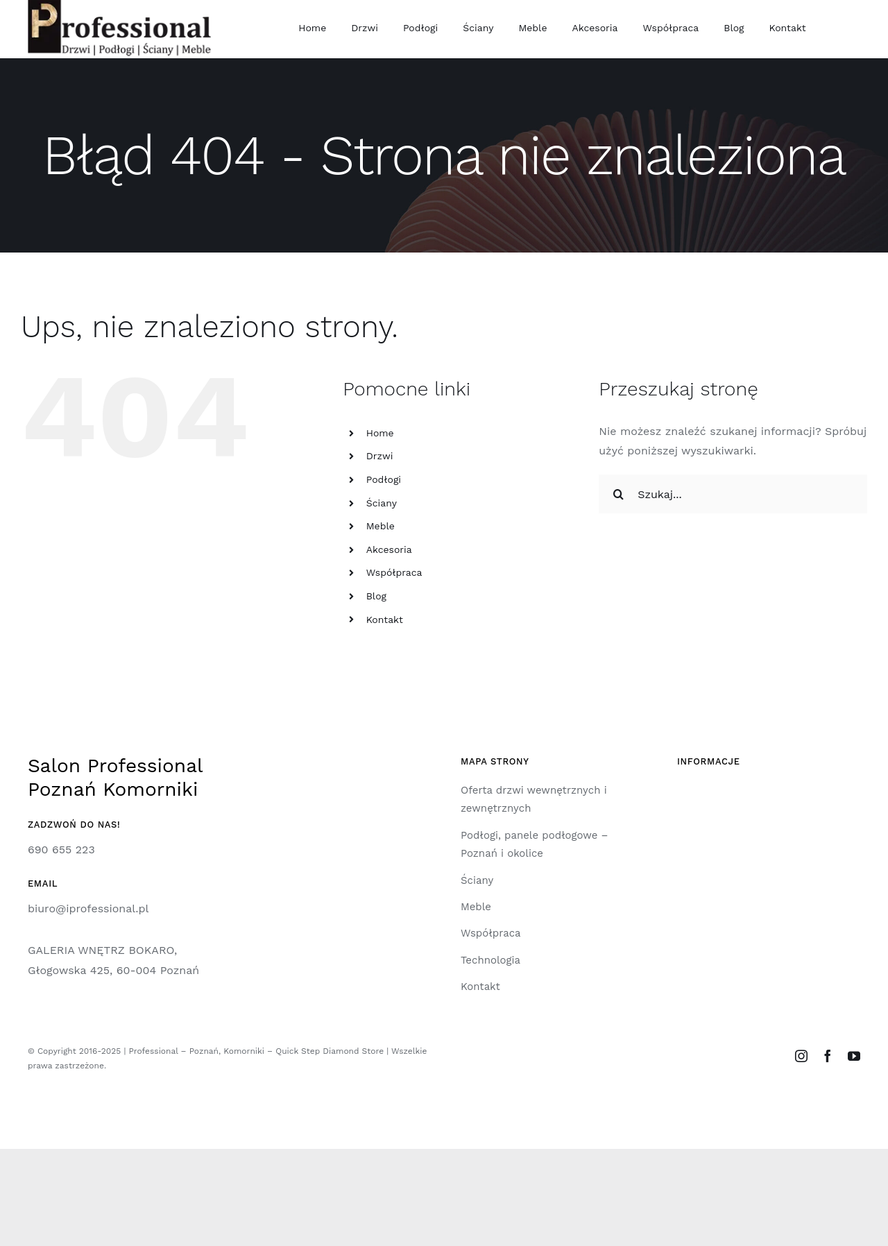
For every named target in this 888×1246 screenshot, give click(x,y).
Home (380, 432)
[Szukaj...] (733, 494)
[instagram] (801, 1056)
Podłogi (383, 479)
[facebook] (827, 1056)
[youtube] (854, 1056)
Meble (380, 525)
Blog (376, 595)
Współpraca (394, 572)
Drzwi (379, 455)
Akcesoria (389, 549)
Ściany (381, 503)
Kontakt (384, 619)
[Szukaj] (618, 494)
